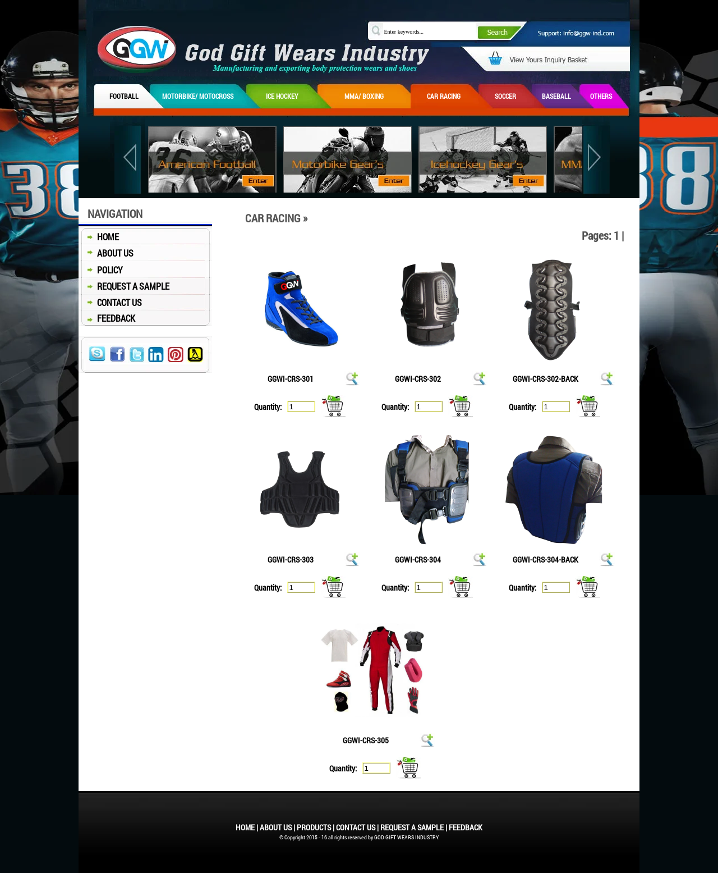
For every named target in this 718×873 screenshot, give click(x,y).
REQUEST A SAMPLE (124, 286)
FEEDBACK (107, 318)
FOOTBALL (124, 96)
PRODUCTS (314, 827)
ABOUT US (106, 253)
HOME (99, 237)
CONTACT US (110, 302)
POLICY (101, 270)
